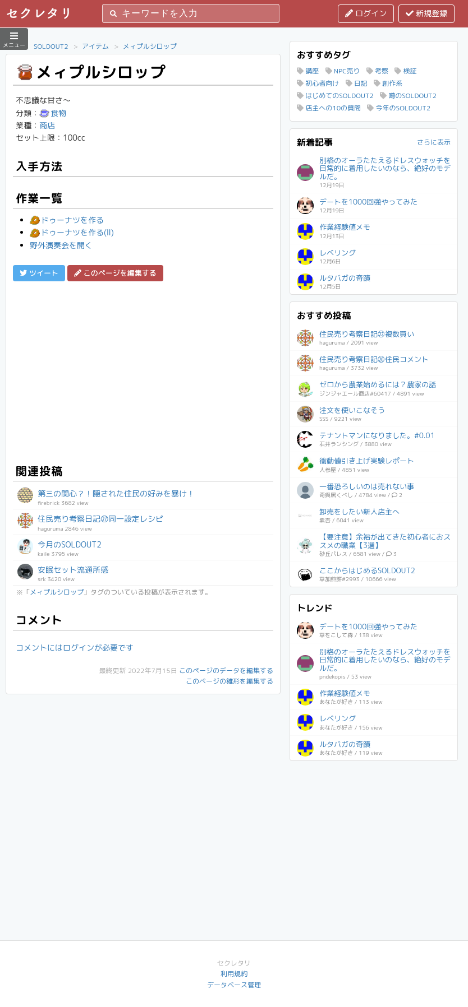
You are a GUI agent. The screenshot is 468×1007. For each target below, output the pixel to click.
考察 (377, 71)
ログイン (366, 13)
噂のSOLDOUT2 (408, 95)
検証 (405, 71)
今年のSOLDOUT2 (398, 108)
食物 (52, 113)
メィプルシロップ (150, 46)
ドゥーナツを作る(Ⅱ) (72, 232)
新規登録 (426, 13)
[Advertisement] (143, 371)
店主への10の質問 (329, 108)
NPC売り (342, 71)
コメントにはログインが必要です (75, 647)
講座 (308, 71)
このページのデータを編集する (226, 670)
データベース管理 (234, 985)
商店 (47, 125)
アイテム (95, 46)
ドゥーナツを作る (67, 220)
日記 (357, 83)
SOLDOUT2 (51, 46)
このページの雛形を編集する (229, 681)
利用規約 (234, 973)
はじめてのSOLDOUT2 (335, 95)
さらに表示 (434, 142)
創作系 (388, 83)
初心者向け (318, 83)
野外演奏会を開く (61, 245)
